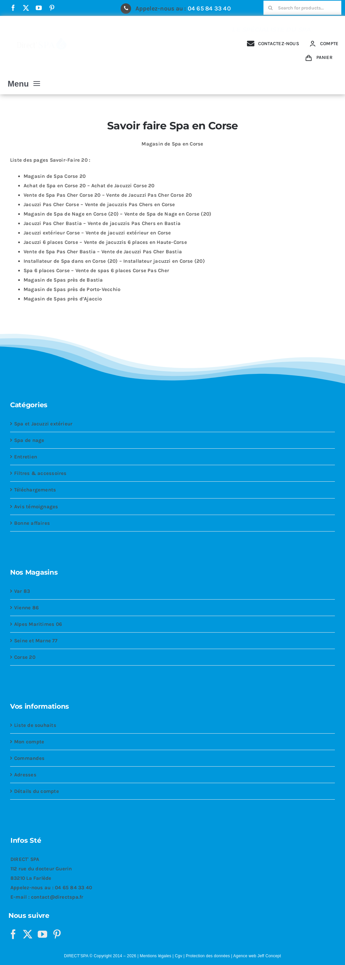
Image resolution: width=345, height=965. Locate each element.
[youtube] (39, 8)
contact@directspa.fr (57, 897)
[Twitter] (27, 934)
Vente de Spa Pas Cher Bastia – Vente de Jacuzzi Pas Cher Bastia (103, 252)
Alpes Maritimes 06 (38, 624)
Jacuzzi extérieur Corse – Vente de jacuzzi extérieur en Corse (97, 233)
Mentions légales (155, 956)
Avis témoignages (36, 507)
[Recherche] (270, 8)
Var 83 (22, 591)
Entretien (25, 457)
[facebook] (13, 8)
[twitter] (26, 8)
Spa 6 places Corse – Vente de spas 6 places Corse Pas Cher (96, 270)
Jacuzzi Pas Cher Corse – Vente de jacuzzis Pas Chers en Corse (99, 204)
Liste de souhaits (35, 725)
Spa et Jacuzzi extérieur (43, 424)
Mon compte (29, 742)
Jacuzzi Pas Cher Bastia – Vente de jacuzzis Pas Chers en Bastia (102, 223)
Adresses (25, 775)
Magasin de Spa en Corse (172, 144)
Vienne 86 (26, 608)
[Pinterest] (57, 934)
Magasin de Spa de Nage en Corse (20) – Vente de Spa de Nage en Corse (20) (117, 214)
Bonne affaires (32, 523)
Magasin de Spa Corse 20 (55, 176)
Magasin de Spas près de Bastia (63, 280)
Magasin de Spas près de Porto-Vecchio (72, 289)
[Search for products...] (302, 8)
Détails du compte (36, 791)
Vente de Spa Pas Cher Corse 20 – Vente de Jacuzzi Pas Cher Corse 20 (108, 195)
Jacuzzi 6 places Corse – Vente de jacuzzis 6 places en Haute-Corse (105, 242)
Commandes (29, 758)
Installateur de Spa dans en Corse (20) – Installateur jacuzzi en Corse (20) (114, 261)
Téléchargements (35, 490)
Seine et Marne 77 (35, 641)
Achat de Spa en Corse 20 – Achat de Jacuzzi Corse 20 (89, 186)
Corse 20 (24, 657)
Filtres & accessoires (40, 473)
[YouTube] (42, 934)
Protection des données (208, 956)
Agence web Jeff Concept (257, 956)
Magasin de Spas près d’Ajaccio (63, 299)
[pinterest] (52, 8)
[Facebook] (13, 934)
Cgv (178, 956)
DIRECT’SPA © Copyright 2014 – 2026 (100, 956)
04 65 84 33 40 (209, 8)
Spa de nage (29, 440)
